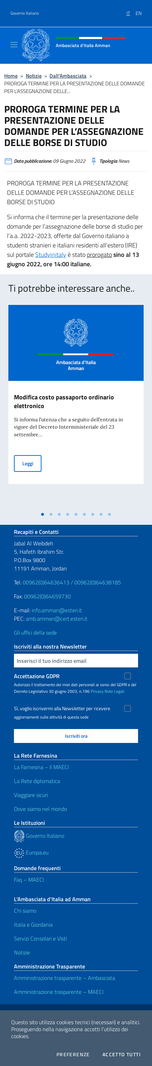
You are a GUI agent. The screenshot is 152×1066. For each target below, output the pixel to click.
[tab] (42, 514)
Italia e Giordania (33, 924)
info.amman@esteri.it (57, 610)
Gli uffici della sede (35, 632)
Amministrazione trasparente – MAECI (59, 992)
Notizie (34, 76)
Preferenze (73, 1054)
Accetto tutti (121, 1054)
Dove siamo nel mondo (40, 809)
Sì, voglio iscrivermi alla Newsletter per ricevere (62, 708)
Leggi (31, 463)
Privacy (97, 691)
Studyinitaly (50, 254)
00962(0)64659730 (47, 596)
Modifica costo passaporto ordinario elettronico (64, 401)
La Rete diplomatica (37, 781)
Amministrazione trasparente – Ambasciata (64, 978)
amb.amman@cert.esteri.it (57, 618)
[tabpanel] (76, 406)
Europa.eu (31, 852)
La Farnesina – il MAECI (41, 767)
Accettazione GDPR (37, 676)
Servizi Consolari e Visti (40, 938)
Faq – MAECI (29, 879)
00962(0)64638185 (97, 582)
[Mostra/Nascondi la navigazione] (14, 44)
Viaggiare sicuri (31, 795)
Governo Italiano (24, 13)
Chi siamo (25, 910)
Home (11, 76)
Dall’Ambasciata (68, 76)
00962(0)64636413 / (48, 582)
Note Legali (114, 691)
